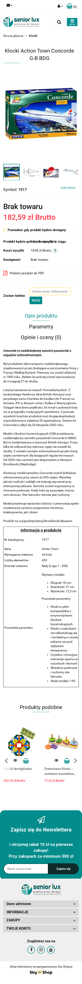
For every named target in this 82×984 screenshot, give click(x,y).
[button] (72, 6)
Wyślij (36, 300)
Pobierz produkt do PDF (23, 273)
